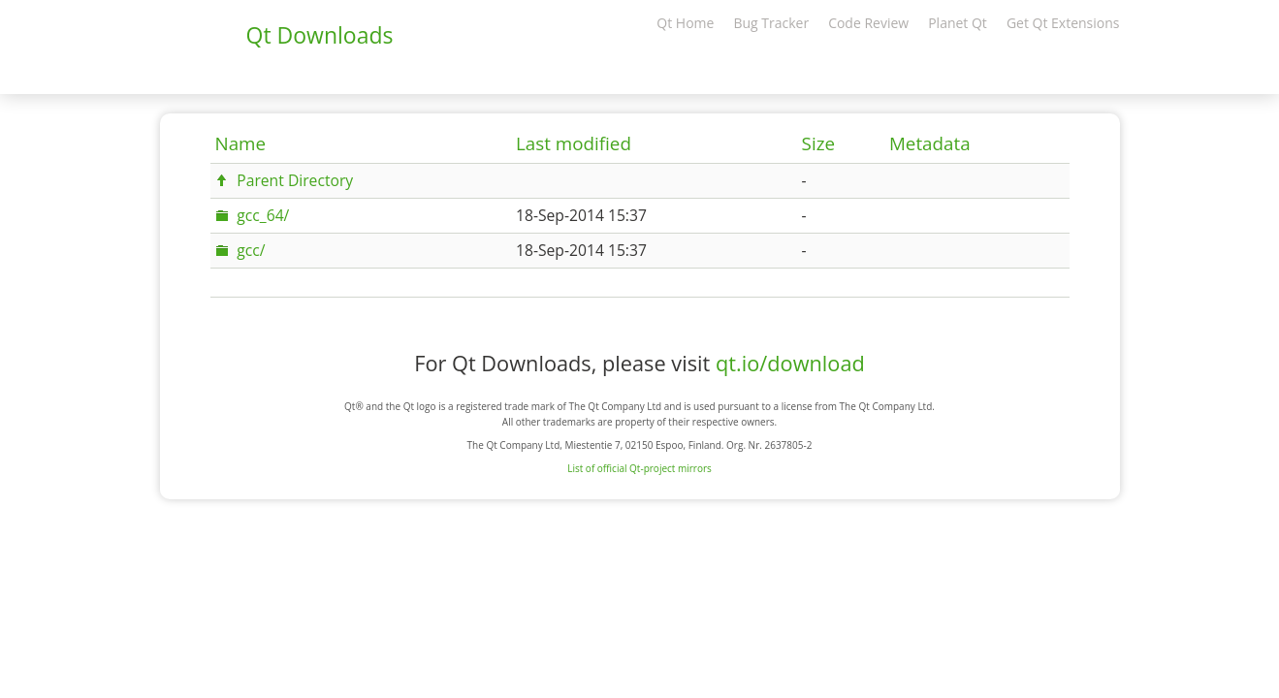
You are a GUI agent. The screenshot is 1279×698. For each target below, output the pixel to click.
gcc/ (251, 250)
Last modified (573, 143)
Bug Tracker (771, 23)
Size (818, 143)
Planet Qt (957, 23)
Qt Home (685, 23)
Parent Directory (295, 180)
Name (241, 143)
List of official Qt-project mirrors (639, 468)
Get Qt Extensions (1063, 23)
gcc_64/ (263, 215)
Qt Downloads (320, 34)
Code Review (868, 23)
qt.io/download (790, 363)
